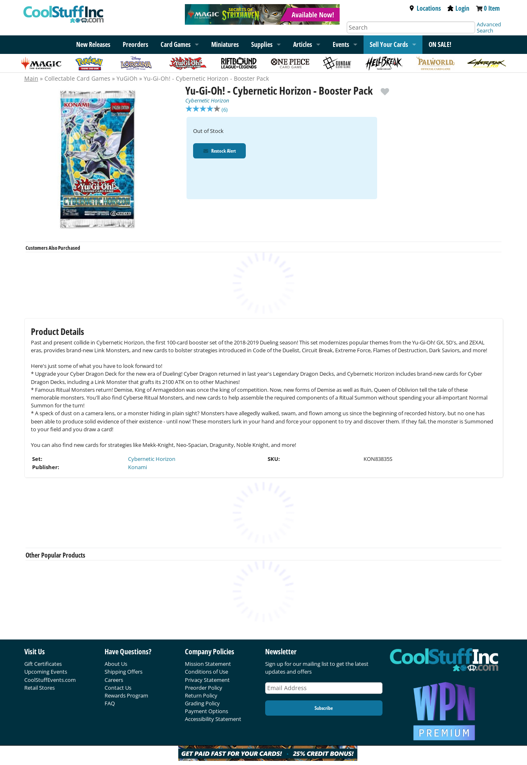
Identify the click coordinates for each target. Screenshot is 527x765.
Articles (302, 44)
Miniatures (225, 44)
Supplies (262, 44)
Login (458, 8)
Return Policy (201, 695)
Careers (114, 680)
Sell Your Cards (389, 44)
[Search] (411, 27)
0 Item (492, 8)
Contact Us (118, 687)
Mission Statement (208, 663)
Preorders (135, 44)
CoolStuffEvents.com (50, 680)
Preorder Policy (203, 687)
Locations (425, 8)
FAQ (110, 703)
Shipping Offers (123, 671)
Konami (137, 467)
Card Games (176, 44)
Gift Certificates (43, 663)
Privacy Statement (207, 680)
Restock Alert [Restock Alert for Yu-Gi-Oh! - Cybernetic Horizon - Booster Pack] (219, 152)
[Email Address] (324, 688)
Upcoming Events (45, 671)
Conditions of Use (206, 671)
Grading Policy (202, 703)
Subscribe (324, 708)
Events (341, 44)
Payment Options (206, 711)
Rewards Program (126, 695)
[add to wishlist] (384, 88)
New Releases (93, 44)
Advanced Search (489, 27)
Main (31, 78)
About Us (116, 663)
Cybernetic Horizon (207, 100)
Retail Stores (39, 687)
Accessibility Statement (213, 719)
